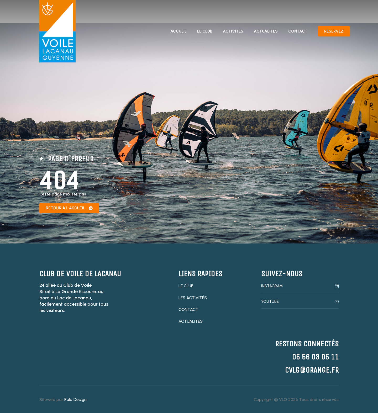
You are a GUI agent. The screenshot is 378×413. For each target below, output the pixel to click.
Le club (204, 31)
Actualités (266, 31)
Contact (297, 31)
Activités (233, 31)
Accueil (178, 31)
